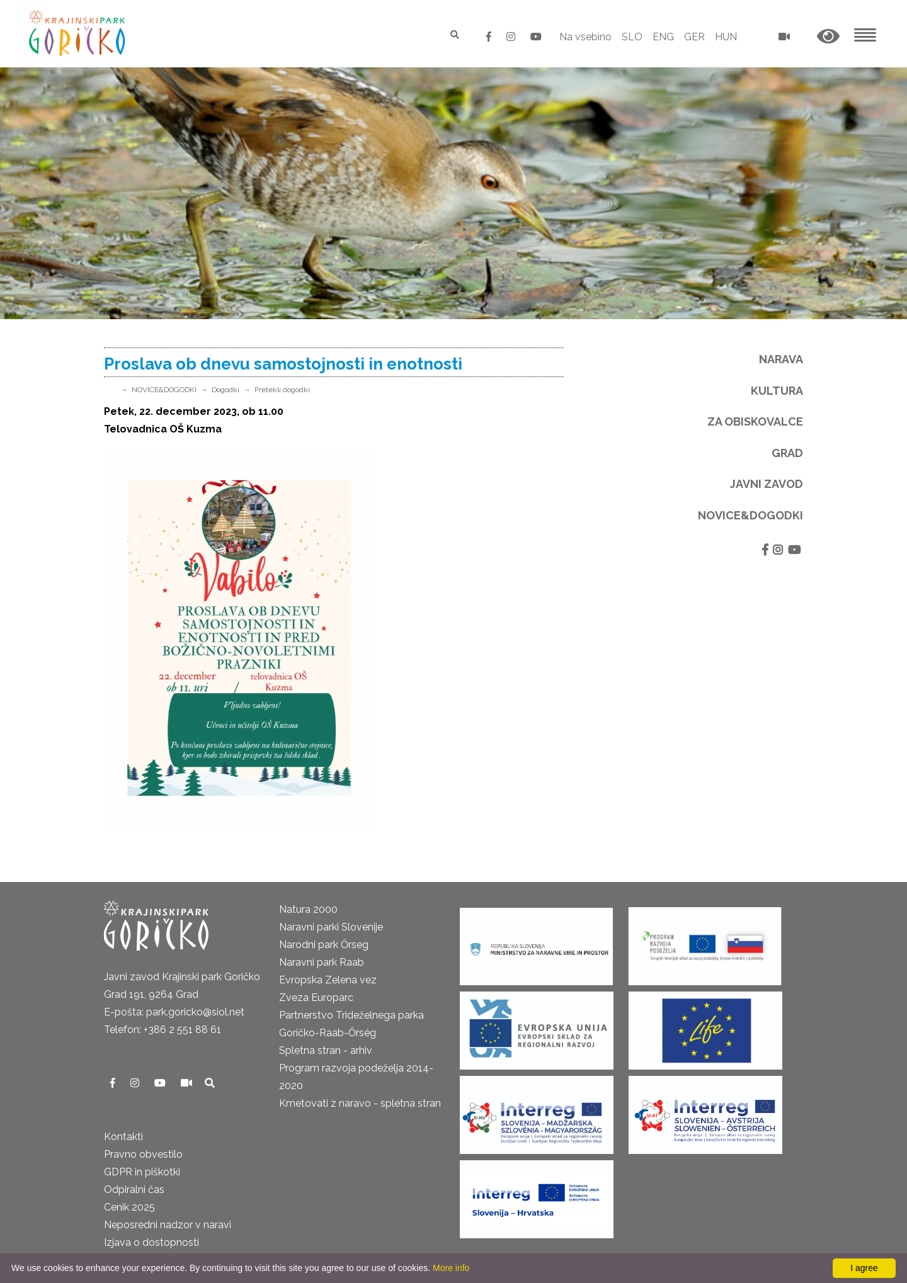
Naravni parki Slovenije (331, 927)
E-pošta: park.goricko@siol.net (174, 1012)
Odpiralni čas (134, 1189)
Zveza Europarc (316, 997)
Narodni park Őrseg (323, 945)
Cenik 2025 (129, 1207)
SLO (632, 37)
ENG (663, 37)
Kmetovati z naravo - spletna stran (360, 1103)
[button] (828, 36)
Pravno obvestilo (143, 1154)
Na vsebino (585, 37)
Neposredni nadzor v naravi (167, 1225)
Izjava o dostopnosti (151, 1242)
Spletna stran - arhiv (325, 1050)
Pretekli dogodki (282, 389)
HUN (726, 37)
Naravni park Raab (321, 962)
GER (694, 37)
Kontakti (123, 1137)
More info (451, 1268)
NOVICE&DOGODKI (164, 389)
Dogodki (225, 389)
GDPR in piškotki (142, 1172)
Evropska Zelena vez (328, 980)
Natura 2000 (308, 909)
